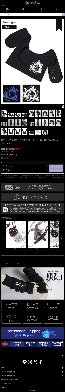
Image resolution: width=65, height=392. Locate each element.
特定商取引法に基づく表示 (9, 379)
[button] (3, 237)
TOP (2, 368)
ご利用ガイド (41, 10)
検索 (63, 14)
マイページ (23, 10)
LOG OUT (4, 387)
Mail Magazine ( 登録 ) (8, 372)
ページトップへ (62, 355)
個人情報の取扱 (6, 383)
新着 (7, 10)
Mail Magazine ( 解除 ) (8, 376)
